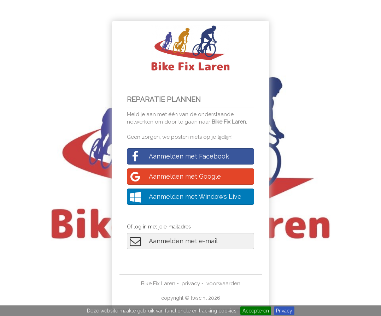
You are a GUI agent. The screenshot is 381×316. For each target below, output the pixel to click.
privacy (191, 283)
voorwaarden (223, 283)
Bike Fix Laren (229, 122)
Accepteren (255, 311)
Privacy (284, 311)
